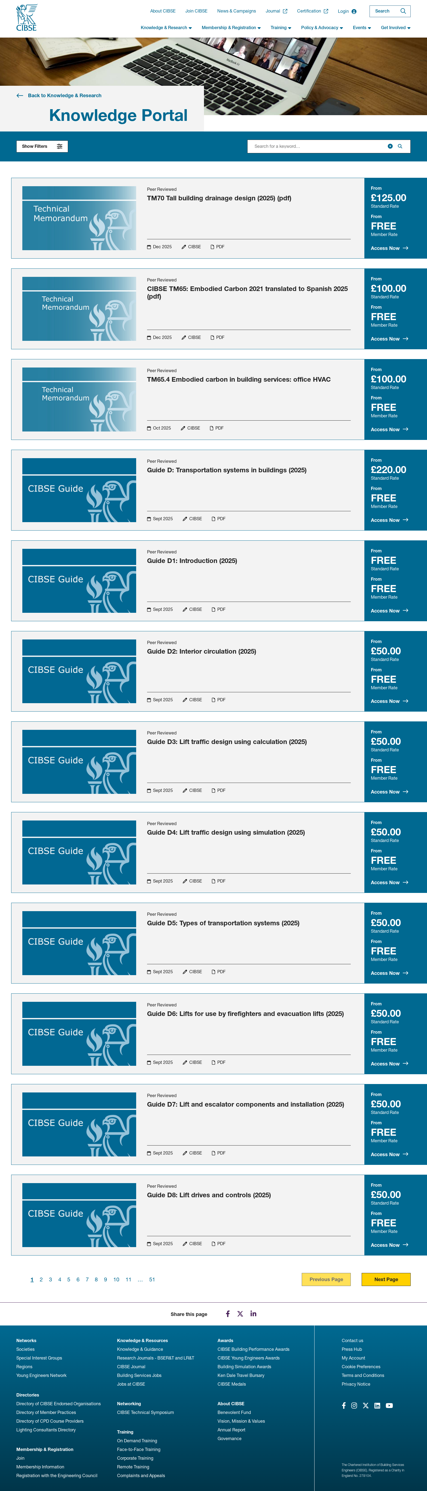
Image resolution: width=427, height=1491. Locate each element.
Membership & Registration (44, 1449)
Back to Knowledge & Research (65, 95)
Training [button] (281, 27)
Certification (312, 11)
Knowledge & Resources (142, 1340)
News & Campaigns (236, 11)
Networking (129, 1403)
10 (116, 1279)
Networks (26, 1340)
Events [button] (362, 27)
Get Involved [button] (396, 27)
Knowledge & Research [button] (166, 27)
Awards (225, 1340)
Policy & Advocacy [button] (322, 27)
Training (125, 1432)
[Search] (403, 11)
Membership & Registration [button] (231, 27)
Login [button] (347, 11)
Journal (276, 11)
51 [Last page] (152, 1279)
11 (129, 1279)
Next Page (386, 1279)
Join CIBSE (196, 11)
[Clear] (390, 146)
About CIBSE (163, 11)
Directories (27, 1395)
